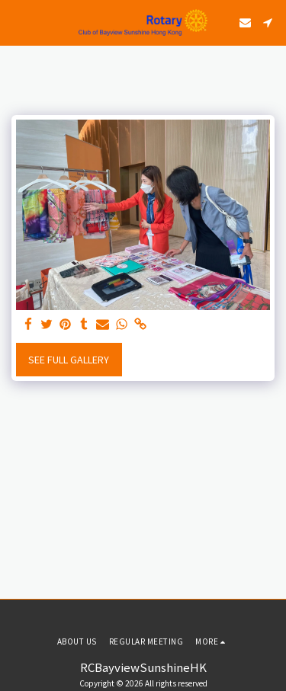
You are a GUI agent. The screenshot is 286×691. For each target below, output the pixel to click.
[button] (17, 22)
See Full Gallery (68, 359)
